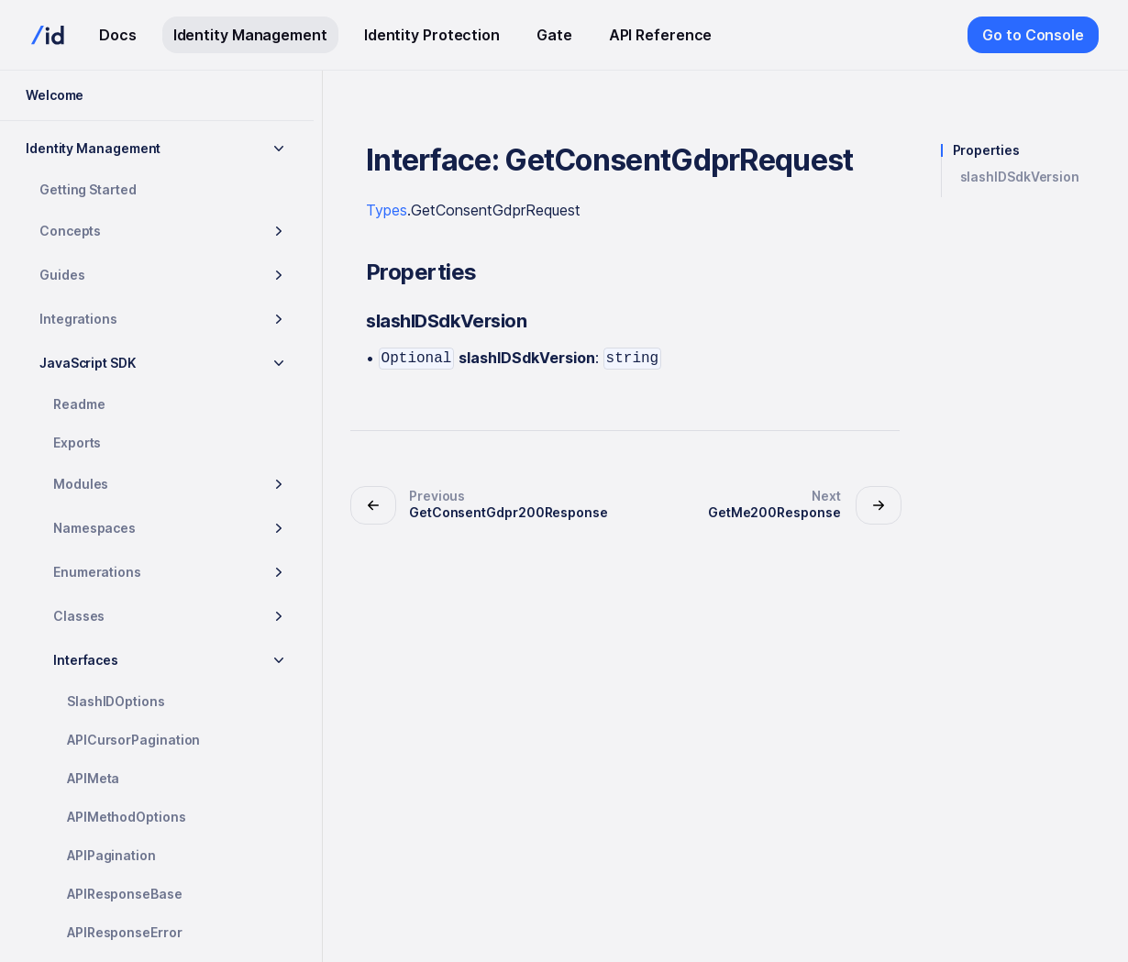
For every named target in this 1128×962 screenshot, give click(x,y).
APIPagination (111, 855)
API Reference (661, 35)
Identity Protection (432, 35)
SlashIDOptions (116, 701)
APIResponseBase (124, 893)
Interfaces (85, 660)
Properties (986, 150)
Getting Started (88, 189)
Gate (554, 35)
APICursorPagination (133, 739)
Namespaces (94, 528)
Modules (80, 484)
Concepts (70, 230)
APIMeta (93, 778)
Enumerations (97, 572)
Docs (118, 35)
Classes (79, 616)
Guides (62, 274)
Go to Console (1033, 35)
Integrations (78, 318)
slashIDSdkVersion (1020, 177)
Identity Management (250, 35)
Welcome (54, 95)
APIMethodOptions (126, 816)
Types (386, 210)
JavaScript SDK (87, 362)
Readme (79, 404)
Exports (77, 442)
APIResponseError (124, 932)
